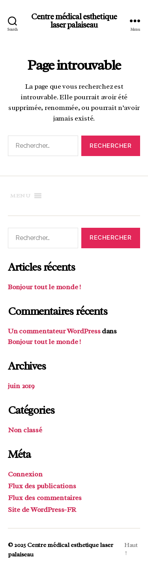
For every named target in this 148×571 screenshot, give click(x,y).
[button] (20, 196)
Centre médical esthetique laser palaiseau (74, 21)
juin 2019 (21, 385)
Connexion (25, 474)
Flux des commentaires (44, 497)
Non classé (25, 430)
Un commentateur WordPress (54, 331)
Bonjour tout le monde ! (44, 287)
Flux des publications (42, 486)
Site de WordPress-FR (42, 509)
